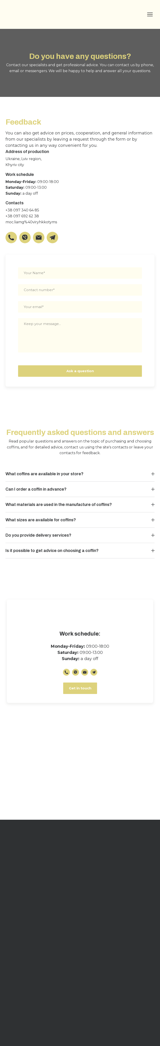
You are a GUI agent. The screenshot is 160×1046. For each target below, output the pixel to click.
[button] (11, 237)
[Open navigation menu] (150, 14)
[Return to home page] (25, 14)
